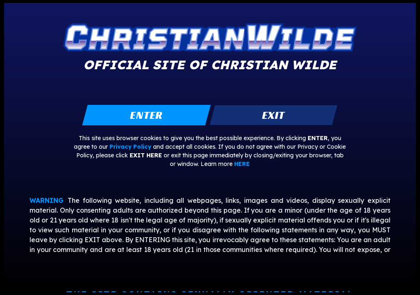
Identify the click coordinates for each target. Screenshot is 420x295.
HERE (242, 164)
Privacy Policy (130, 146)
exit (273, 115)
